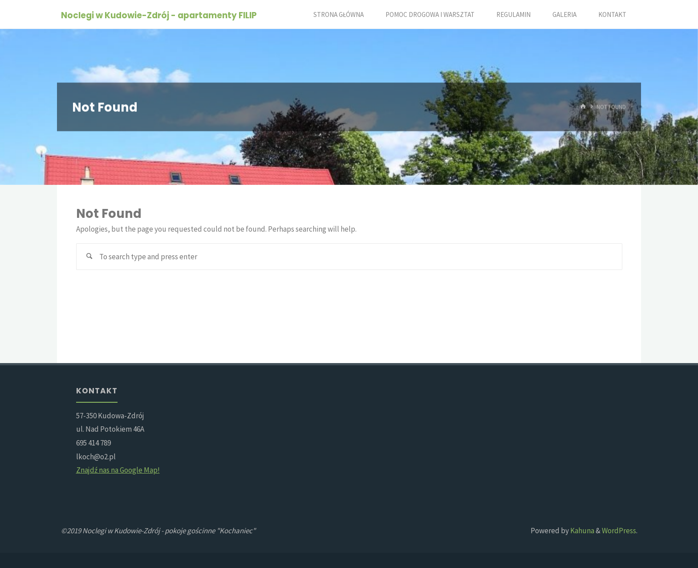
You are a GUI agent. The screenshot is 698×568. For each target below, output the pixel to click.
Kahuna (581, 530)
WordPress (619, 530)
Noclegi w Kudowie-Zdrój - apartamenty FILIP (159, 15)
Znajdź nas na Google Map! (118, 470)
